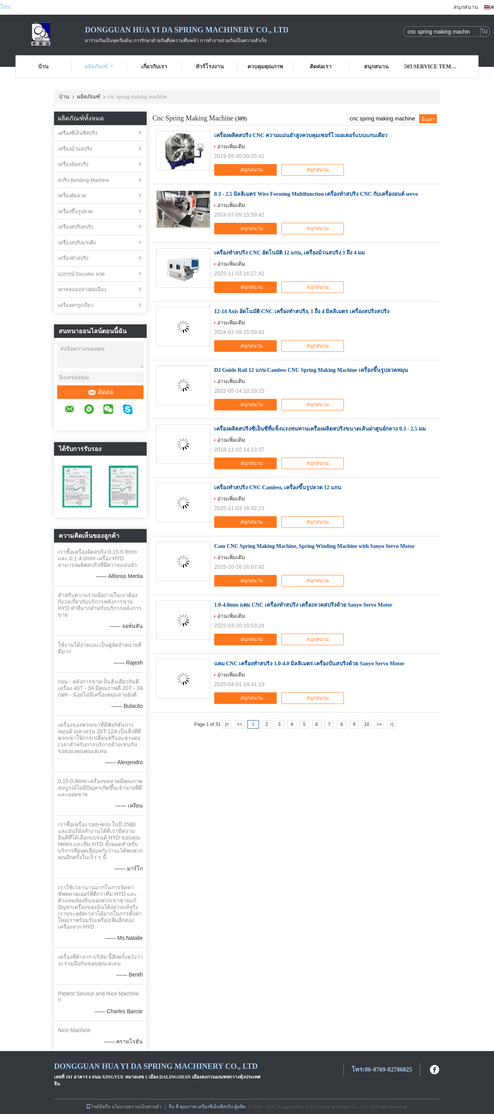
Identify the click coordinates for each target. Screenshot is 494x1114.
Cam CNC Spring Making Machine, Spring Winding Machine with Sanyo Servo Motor (314, 546)
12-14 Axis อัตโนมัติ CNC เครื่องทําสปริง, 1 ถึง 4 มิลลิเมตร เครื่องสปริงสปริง (301, 311)
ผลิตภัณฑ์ (99, 67)
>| (392, 724)
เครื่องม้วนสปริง (75, 149)
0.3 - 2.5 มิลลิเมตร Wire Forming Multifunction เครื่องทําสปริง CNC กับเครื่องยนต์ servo (316, 194)
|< (227, 724)
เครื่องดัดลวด (72, 195)
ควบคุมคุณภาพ (265, 67)
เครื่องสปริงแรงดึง (77, 243)
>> (379, 724)
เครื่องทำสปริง (73, 258)
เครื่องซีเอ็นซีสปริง (77, 133)
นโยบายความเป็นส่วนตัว (137, 1106)
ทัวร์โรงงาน (210, 67)
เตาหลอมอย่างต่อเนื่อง (82, 289)
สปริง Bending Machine (83, 180)
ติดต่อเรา (321, 67)
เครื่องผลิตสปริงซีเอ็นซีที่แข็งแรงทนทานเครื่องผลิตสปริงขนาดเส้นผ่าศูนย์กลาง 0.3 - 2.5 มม (320, 429)
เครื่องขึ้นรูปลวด (75, 211)
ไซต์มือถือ (98, 1106)
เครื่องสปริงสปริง (75, 227)
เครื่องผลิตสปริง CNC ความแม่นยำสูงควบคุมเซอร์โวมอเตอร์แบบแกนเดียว (300, 135)
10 (366, 724)
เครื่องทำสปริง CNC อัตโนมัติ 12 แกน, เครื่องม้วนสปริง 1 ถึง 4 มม (289, 253)
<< (239, 724)
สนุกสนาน (465, 7)
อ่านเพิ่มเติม (231, 146)
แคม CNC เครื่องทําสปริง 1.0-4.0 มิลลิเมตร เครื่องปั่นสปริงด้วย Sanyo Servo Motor (309, 663)
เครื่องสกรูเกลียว (75, 305)
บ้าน (43, 67)
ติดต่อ (100, 392)
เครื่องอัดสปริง (73, 164)
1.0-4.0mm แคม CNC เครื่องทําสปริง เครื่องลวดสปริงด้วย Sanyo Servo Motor (303, 605)
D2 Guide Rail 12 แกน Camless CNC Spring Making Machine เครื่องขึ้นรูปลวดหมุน (311, 370)
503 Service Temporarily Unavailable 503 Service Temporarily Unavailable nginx (432, 67)
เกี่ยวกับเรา (154, 67)
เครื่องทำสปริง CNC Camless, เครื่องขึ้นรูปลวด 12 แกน (277, 487)
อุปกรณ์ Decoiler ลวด (81, 274)
